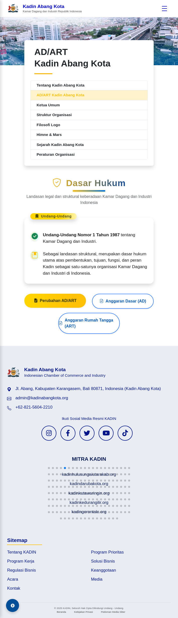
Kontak (13, 588)
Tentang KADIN (21, 552)
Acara (12, 579)
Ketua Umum (48, 105)
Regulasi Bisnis (21, 570)
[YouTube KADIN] (106, 433)
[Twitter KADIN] (87, 433)
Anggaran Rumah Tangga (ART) (86, 347)
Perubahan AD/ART (55, 325)
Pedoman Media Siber (113, 611)
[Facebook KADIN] (67, 433)
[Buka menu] (164, 9)
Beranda (61, 611)
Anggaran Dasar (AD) (123, 326)
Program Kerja (20, 561)
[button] (49, 468)
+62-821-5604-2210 (33, 407)
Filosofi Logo (48, 125)
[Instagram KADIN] (48, 433)
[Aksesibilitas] (12, 605)
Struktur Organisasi (54, 115)
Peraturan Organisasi (56, 154)
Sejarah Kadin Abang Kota (60, 144)
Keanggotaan (103, 570)
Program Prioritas (107, 552)
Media (97, 579)
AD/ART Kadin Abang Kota (60, 95)
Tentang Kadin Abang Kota (60, 85)
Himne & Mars (49, 134)
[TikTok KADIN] (125, 433)
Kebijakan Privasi (83, 611)
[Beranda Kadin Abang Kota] (45, 8)
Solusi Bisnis (103, 561)
